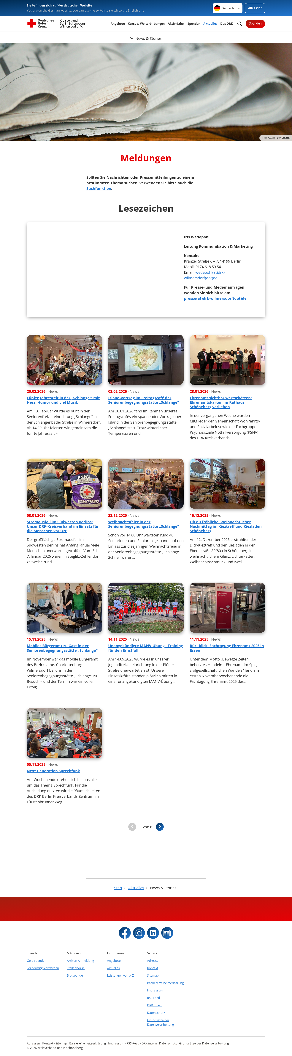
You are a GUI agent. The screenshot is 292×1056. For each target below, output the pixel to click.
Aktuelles (210, 24)
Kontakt (152, 968)
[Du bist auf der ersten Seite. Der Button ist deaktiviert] (132, 863)
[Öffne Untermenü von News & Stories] (146, 35)
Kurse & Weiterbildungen (146, 24)
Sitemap (153, 975)
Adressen (153, 961)
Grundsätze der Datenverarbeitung (160, 1022)
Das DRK (226, 24)
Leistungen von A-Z (120, 975)
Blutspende (75, 975)
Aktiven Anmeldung (80, 961)
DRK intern (154, 1005)
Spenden (194, 24)
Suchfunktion (98, 188)
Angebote (118, 24)
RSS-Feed (153, 998)
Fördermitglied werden (43, 968)
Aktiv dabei (176, 24)
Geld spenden (36, 961)
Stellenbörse (76, 968)
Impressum (155, 990)
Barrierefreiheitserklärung (165, 983)
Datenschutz (156, 1013)
